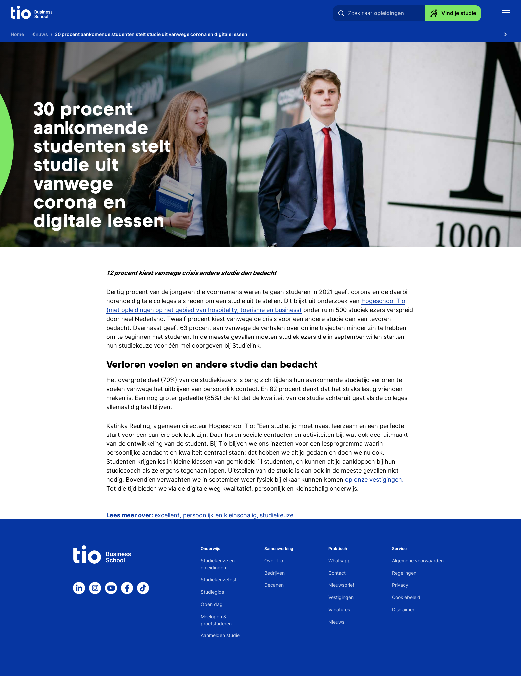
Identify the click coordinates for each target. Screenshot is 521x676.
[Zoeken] (341, 13)
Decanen (274, 585)
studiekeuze (276, 515)
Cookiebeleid (406, 597)
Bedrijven (274, 573)
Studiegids (212, 592)
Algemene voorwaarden (418, 560)
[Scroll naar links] (33, 34)
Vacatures (339, 609)
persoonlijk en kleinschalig (220, 515)
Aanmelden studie (220, 635)
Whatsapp (339, 560)
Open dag (212, 604)
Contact (337, 573)
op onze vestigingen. (374, 479)
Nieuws (336, 622)
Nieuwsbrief (341, 585)
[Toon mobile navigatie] (506, 13)
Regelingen (404, 573)
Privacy (400, 585)
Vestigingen (341, 597)
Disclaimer (403, 609)
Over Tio (273, 560)
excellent (167, 515)
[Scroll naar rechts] (505, 34)
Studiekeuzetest (218, 579)
